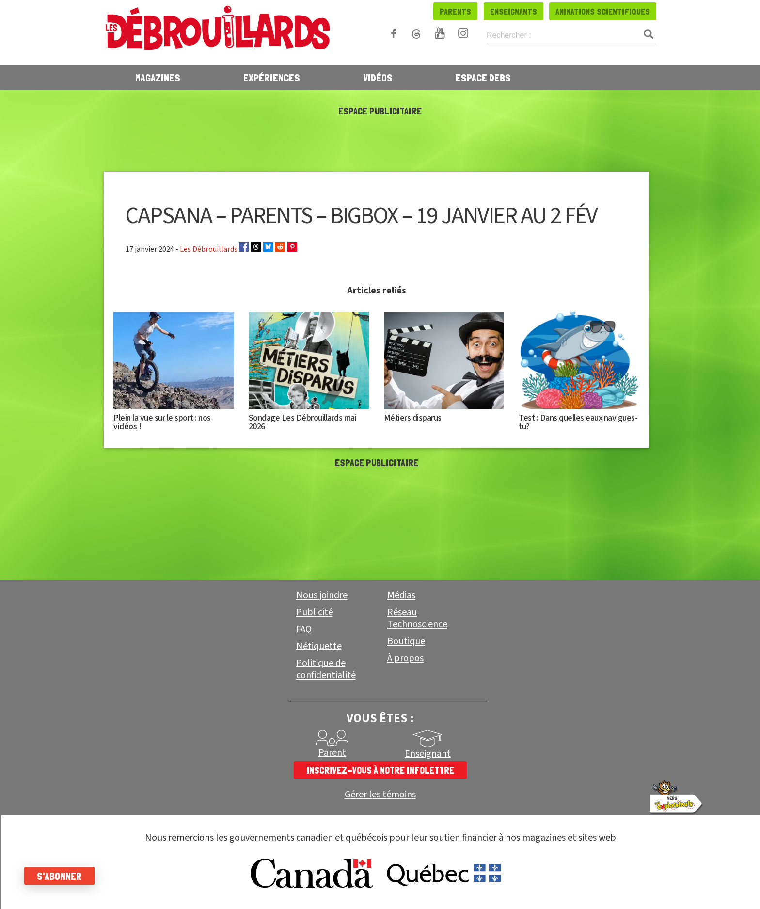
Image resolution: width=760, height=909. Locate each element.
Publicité (314, 612)
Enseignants (513, 11)
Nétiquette (319, 646)
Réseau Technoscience (417, 618)
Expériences (271, 77)
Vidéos (378, 77)
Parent (332, 753)
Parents (455, 11)
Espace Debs (483, 77)
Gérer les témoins (380, 795)
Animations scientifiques (602, 11)
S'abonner (59, 876)
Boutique (406, 641)
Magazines (157, 77)
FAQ (304, 629)
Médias (401, 595)
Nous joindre (322, 595)
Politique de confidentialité (326, 669)
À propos (405, 658)
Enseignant (428, 754)
